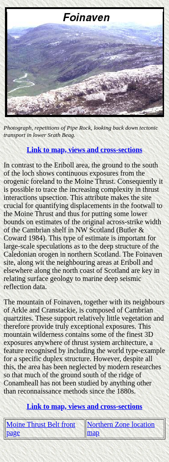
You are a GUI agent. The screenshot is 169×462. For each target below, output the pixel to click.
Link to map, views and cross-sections (84, 150)
